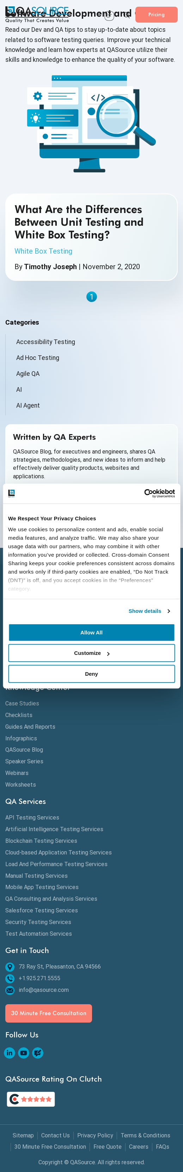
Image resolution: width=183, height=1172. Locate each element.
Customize (91, 653)
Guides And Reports (30, 726)
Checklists (18, 715)
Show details (145, 611)
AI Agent (28, 405)
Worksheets (20, 784)
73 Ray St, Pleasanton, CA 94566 (53, 967)
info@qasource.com (37, 990)
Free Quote (107, 1146)
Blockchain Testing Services (41, 840)
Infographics (21, 738)
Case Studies (22, 703)
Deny (91, 674)
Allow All (91, 632)
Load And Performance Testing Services (56, 864)
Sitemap (23, 1135)
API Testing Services (32, 817)
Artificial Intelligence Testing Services (54, 829)
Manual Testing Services (36, 875)
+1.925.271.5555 (32, 979)
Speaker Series (24, 761)
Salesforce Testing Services (41, 910)
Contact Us (55, 1135)
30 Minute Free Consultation (48, 1013)
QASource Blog (24, 749)
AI (19, 389)
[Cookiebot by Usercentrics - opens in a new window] (144, 493)
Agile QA (27, 373)
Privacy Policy (95, 1135)
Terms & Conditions (145, 1135)
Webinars (17, 773)
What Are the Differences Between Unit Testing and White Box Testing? (79, 222)
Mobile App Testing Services (42, 887)
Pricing (156, 14)
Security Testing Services (38, 922)
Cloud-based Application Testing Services (58, 852)
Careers (138, 1146)
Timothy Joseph (50, 266)
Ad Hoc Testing (37, 357)
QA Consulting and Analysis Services (51, 898)
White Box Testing (43, 251)
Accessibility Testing (45, 341)
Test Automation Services (38, 933)
